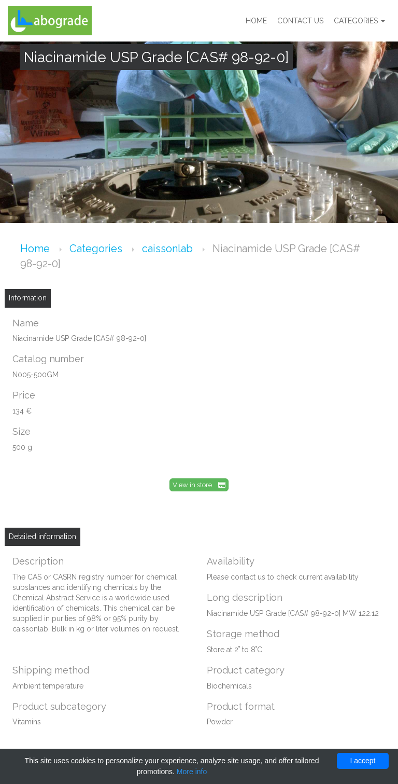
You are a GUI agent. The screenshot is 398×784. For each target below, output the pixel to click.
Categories (359, 21)
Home (256, 21)
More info (192, 771)
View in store (199, 485)
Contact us (300, 21)
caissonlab (168, 248)
